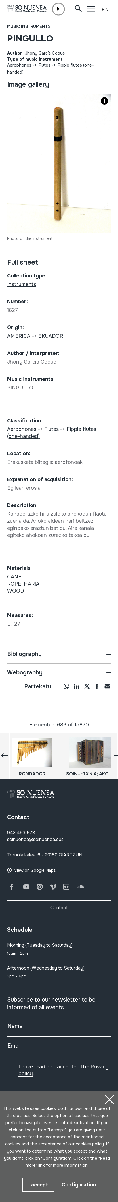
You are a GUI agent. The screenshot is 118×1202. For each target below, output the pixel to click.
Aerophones (19, 65)
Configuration (79, 1185)
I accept (38, 1185)
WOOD (15, 591)
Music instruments (28, 26)
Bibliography (24, 654)
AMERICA (18, 336)
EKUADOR (50, 336)
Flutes (44, 65)
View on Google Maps (35, 870)
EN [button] (105, 10)
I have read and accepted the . (63, 1070)
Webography (25, 672)
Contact (59, 908)
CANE (14, 577)
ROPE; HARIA (23, 584)
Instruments (21, 284)
